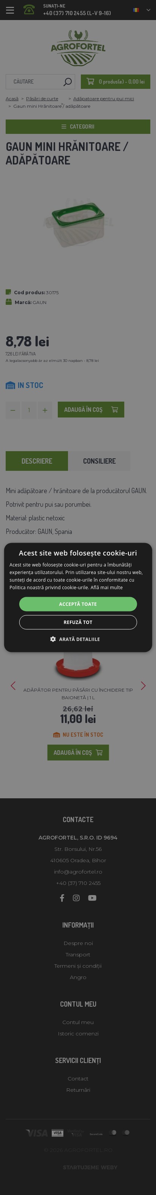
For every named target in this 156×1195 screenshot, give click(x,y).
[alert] (78, 597)
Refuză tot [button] (77, 622)
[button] (78, 639)
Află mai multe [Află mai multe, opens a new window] (107, 587)
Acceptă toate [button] (78, 604)
